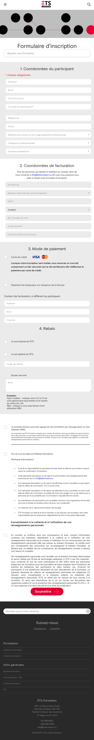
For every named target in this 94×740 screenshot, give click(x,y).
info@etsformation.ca (42, 175)
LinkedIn (55, 628)
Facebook (40, 628)
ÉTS (4, 690)
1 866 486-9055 (47, 724)
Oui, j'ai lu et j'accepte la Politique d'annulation (32, 454)
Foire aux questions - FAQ (12, 677)
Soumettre (47, 592)
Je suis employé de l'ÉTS (22, 341)
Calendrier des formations (12, 650)
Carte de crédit (30, 257)
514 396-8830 (47, 721)
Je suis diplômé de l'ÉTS (22, 354)
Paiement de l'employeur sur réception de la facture (37, 285)
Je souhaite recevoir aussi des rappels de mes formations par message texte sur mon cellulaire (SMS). (50, 428)
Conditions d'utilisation (11, 683)
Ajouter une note (19, 375)
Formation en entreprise (11, 656)
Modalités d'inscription (11, 671)
